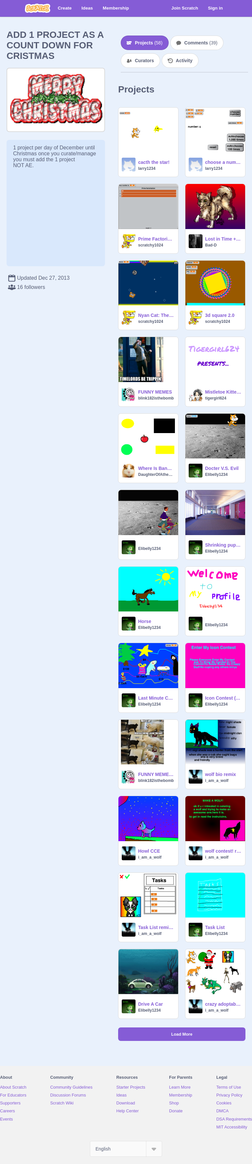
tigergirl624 (215, 398)
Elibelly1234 (216, 474)
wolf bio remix (220, 774)
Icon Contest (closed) (223, 698)
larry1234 (147, 168)
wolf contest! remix (223, 851)
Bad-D (211, 245)
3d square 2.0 (220, 315)
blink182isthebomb (156, 398)
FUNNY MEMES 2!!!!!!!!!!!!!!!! (156, 774)
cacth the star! (154, 162)
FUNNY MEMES (155, 392)
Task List (215, 927)
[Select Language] (126, 1149)
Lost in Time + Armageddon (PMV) (223, 239)
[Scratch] (37, 8)
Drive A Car (150, 1004)
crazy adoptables (223, 1004)
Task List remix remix (156, 927)
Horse (144, 621)
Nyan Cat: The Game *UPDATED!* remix (156, 315)
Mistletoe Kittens (223, 392)
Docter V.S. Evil (222, 468)
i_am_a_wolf (216, 780)
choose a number (223, 162)
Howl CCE (149, 851)
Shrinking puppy (223, 545)
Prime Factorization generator (156, 239)
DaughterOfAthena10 (156, 474)
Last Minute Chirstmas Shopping (156, 698)
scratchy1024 (150, 245)
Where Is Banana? (156, 468)
